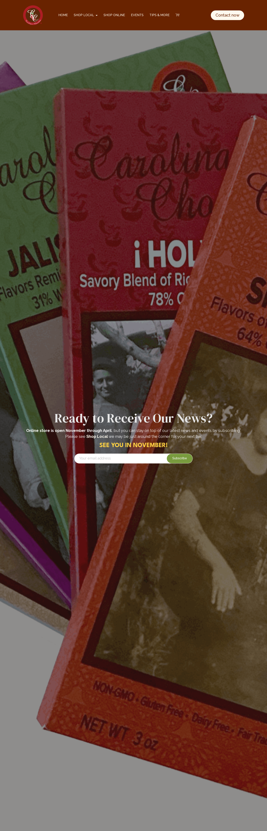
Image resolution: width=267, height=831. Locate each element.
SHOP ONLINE (114, 15)
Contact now (227, 15)
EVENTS (137, 15)
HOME (63, 15)
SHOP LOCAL (84, 15)
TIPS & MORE (159, 15)
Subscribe (179, 458)
